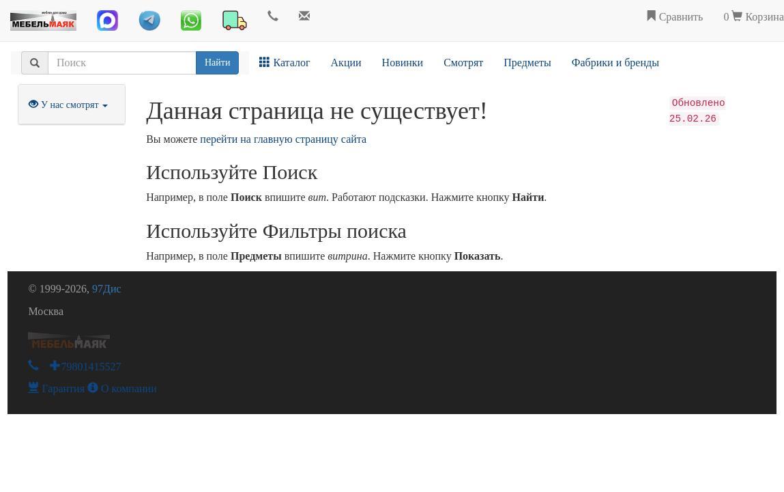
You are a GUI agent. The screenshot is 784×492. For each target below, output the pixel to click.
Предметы (527, 62)
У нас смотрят (68, 105)
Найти (217, 62)
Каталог (284, 62)
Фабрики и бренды (615, 62)
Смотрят (463, 62)
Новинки (403, 62)
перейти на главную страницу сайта (283, 139)
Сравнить (674, 17)
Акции (346, 62)
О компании (122, 388)
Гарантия (56, 388)
